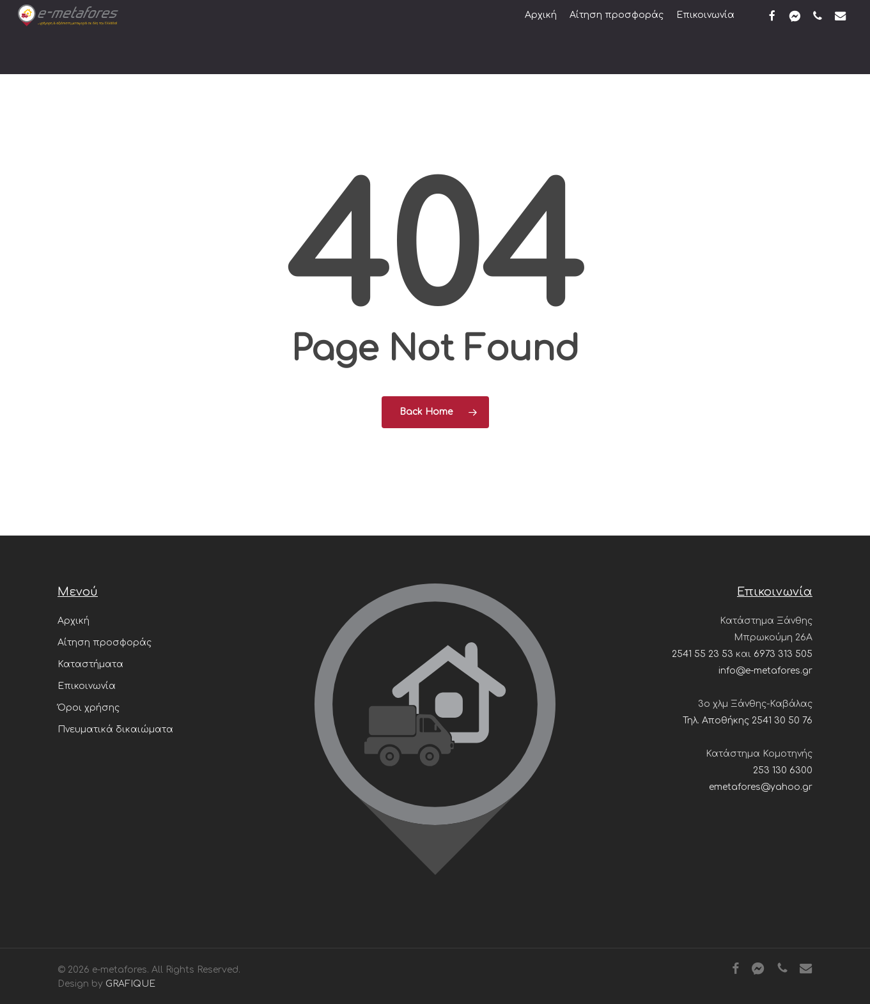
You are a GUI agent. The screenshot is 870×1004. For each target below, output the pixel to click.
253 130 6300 (782, 770)
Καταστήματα (90, 664)
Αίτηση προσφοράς (104, 642)
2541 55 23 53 (702, 654)
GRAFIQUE (130, 984)
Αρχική (73, 621)
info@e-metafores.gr (765, 671)
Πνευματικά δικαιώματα (115, 729)
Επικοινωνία (87, 686)
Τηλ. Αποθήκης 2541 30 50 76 (747, 720)
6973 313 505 (783, 654)
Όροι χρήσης (89, 708)
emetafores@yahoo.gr (760, 787)
